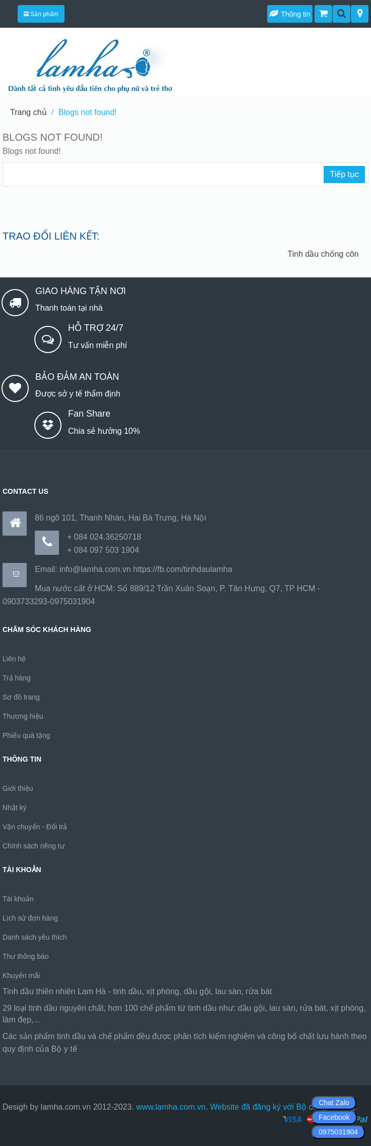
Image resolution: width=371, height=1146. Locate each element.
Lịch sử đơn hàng (30, 918)
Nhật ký (15, 808)
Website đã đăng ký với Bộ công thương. (283, 1107)
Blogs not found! (87, 112)
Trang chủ (28, 112)
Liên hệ (14, 659)
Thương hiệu (23, 716)
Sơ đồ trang (21, 697)
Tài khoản (18, 899)
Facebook (334, 1117)
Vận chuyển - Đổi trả (35, 827)
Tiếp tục (344, 174)
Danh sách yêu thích (35, 937)
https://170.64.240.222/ (120, 1049)
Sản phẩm (41, 14)
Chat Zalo (334, 1103)
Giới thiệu (18, 788)
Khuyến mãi (21, 975)
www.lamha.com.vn (171, 1107)
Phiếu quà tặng (26, 735)
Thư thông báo (26, 956)
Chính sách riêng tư (34, 846)
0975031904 (338, 1132)
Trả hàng (17, 678)
